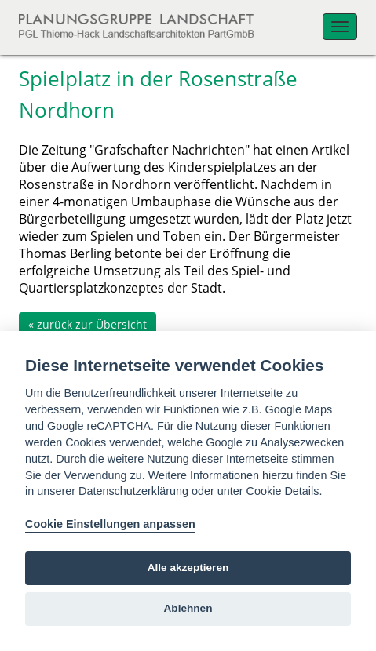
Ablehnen (188, 608)
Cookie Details (282, 491)
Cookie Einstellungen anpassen (110, 524)
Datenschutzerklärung (133, 491)
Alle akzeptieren (188, 567)
